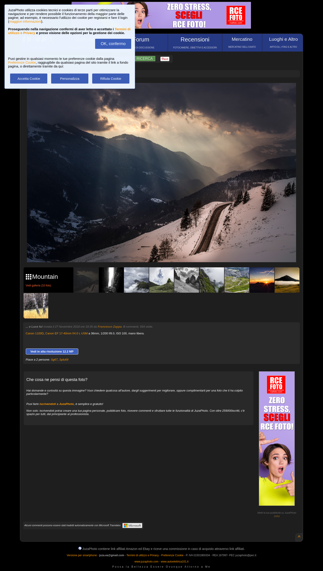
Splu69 (63, 359)
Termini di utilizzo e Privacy (143, 555)
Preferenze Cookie (22, 62)
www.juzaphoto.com (147, 561)
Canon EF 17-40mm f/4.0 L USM (66, 333)
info (277, 516)
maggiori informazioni (25, 21)
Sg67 (54, 359)
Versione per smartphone (82, 555)
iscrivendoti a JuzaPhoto (56, 404)
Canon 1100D (35, 333)
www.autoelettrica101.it (174, 561)
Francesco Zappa (110, 326)
